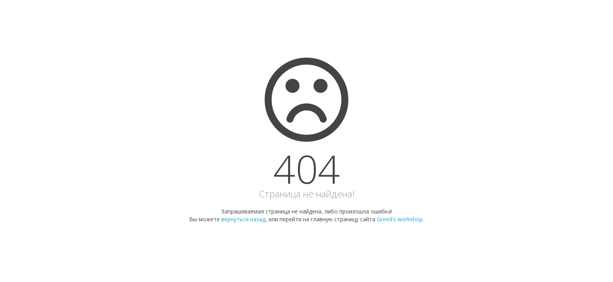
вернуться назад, (244, 219)
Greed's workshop (400, 219)
